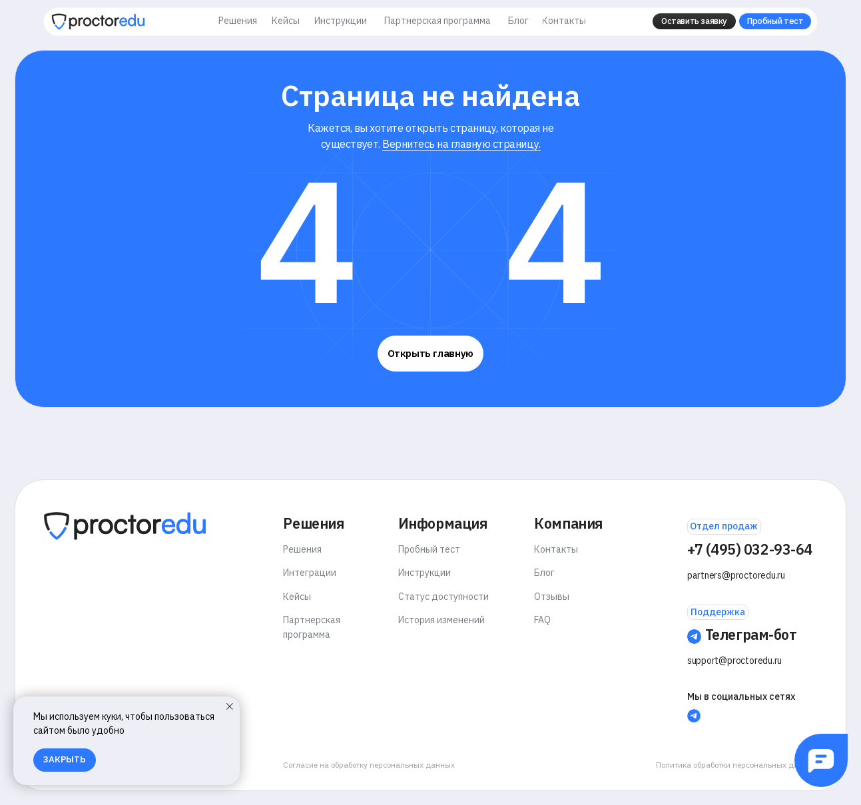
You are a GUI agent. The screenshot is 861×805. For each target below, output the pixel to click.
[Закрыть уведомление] (229, 706)
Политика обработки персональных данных (737, 765)
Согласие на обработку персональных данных (369, 765)
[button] (694, 21)
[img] (98, 21)
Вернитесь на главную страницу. (461, 143)
